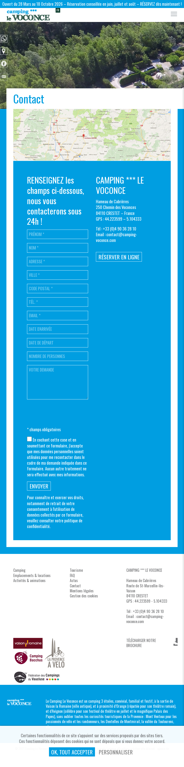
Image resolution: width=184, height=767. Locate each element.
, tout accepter (72, 752)
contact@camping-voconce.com (116, 237)
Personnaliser (116, 752)
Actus (74, 580)
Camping (19, 570)
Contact (75, 585)
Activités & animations (29, 580)
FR (58, 10)
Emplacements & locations (32, 575)
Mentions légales (82, 591)
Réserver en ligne (118, 257)
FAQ (72, 575)
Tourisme (76, 570)
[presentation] (62, 414)
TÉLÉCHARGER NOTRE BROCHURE (141, 642)
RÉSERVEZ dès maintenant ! (161, 4)
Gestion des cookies (84, 596)
